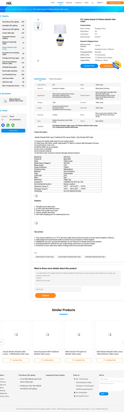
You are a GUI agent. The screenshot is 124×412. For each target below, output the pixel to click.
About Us (3, 385)
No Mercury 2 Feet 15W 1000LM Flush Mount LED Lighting (30, 387)
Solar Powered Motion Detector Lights (13, 62)
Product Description (55, 79)
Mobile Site (3, 393)
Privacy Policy (4, 396)
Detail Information (40, 79)
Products (3, 382)
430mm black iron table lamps (45, 257)
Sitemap (2, 390)
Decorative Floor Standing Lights (13, 53)
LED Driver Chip (13, 82)
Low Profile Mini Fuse (13, 75)
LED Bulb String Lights (13, 67)
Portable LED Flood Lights (13, 58)
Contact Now (13, 130)
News (2, 388)
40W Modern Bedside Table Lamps (95, 257)
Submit (45, 295)
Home (2, 379)
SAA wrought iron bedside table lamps (69, 257)
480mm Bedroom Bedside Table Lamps (16, 100)
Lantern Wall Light (13, 33)
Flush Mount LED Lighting (13, 22)
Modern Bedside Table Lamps (13, 48)
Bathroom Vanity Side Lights (13, 43)
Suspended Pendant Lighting (13, 37)
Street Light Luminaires (13, 71)
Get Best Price (89, 66)
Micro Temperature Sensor (13, 86)
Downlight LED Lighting (13, 26)
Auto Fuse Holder (13, 78)
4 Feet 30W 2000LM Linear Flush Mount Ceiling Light (30, 380)
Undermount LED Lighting (13, 29)
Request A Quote (115, 3)
